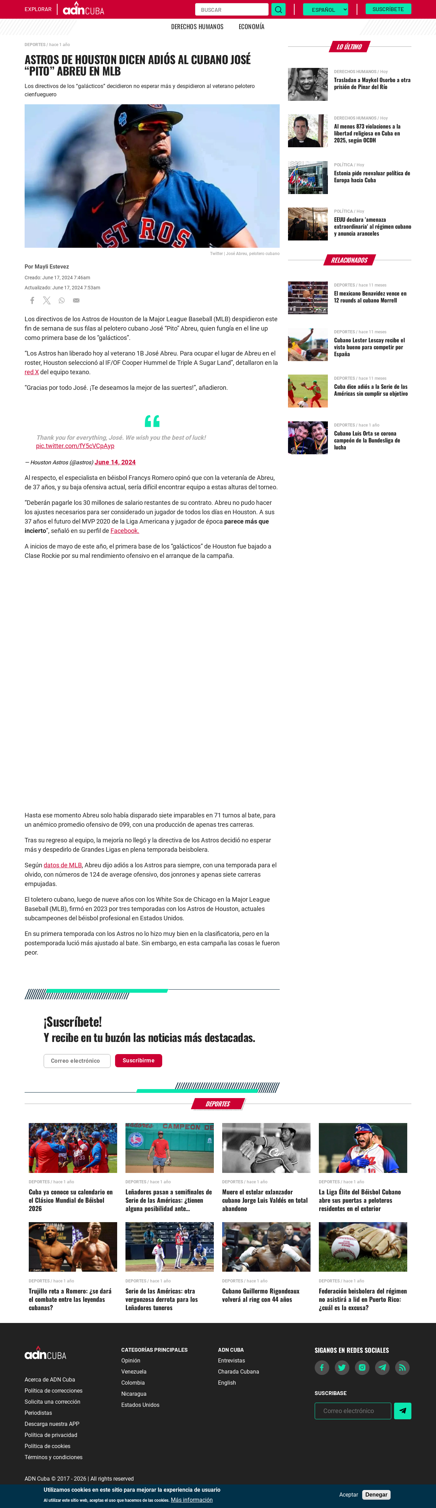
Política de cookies (47, 1446)
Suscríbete (388, 9)
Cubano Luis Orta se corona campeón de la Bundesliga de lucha (367, 440)
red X (32, 372)
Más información (192, 1500)
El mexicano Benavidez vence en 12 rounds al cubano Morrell (370, 297)
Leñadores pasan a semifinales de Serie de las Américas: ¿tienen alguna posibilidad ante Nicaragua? (168, 1200)
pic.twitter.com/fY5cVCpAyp (75, 445)
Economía (252, 26)
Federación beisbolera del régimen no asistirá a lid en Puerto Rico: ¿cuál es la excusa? (363, 1299)
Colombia (133, 1382)
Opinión (130, 1360)
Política (343, 165)
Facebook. (125, 530)
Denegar (376, 1495)
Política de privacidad (51, 1435)
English (227, 1382)
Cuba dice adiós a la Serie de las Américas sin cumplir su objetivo (371, 390)
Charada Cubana (238, 1371)
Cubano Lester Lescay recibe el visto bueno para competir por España (369, 346)
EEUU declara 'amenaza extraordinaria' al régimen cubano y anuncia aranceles (372, 226)
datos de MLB (63, 865)
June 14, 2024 (115, 462)
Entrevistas (231, 1360)
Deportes (35, 44)
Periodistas (38, 1413)
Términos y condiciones (53, 1457)
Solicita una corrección (52, 1402)
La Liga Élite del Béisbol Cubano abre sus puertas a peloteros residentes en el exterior (360, 1200)
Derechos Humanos (197, 26)
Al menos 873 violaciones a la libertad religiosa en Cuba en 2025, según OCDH (367, 133)
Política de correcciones (53, 1390)
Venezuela (134, 1371)
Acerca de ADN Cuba (50, 1379)
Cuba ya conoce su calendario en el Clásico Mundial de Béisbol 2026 (71, 1200)
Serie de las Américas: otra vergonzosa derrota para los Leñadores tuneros (161, 1299)
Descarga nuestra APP (52, 1424)
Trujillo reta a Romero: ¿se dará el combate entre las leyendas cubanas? (70, 1299)
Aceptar (348, 1495)
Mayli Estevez (52, 266)
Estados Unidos (140, 1405)
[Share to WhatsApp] (62, 300)
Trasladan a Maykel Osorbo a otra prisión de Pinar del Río (372, 83)
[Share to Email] (76, 300)
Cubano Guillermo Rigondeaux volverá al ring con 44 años (260, 1295)
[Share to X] (47, 300)
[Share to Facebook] (32, 300)
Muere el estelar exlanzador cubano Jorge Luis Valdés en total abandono (265, 1200)
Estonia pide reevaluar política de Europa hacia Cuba (372, 176)
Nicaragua (134, 1394)
